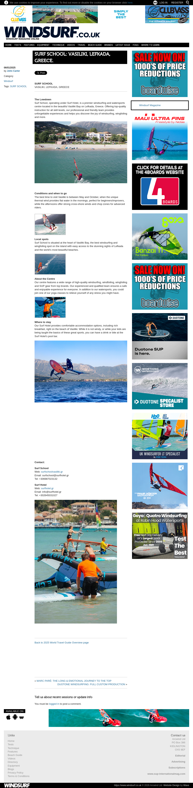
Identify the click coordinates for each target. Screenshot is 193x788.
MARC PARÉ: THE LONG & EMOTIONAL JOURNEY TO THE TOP (74, 680)
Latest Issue (123, 44)
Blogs (11, 769)
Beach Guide (95, 44)
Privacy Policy (15, 772)
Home (8, 44)
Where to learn (150, 44)
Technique (58, 44)
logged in (54, 703)
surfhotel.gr (47, 488)
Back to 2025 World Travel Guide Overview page (62, 642)
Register (177, 2)
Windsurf (8, 81)
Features (29, 44)
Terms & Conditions (19, 776)
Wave (186, 785)
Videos (71, 44)
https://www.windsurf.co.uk (127, 785)
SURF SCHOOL (18, 86)
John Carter (13, 71)
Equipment (43, 44)
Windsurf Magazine (150, 105)
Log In (164, 2)
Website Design (171, 785)
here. (130, 2)
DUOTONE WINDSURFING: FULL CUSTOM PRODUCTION (91, 684)
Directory (13, 762)
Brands (108, 44)
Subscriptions (176, 767)
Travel (81, 44)
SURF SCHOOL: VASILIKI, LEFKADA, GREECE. (72, 57)
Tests (17, 44)
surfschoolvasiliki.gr (52, 471)
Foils (136, 44)
